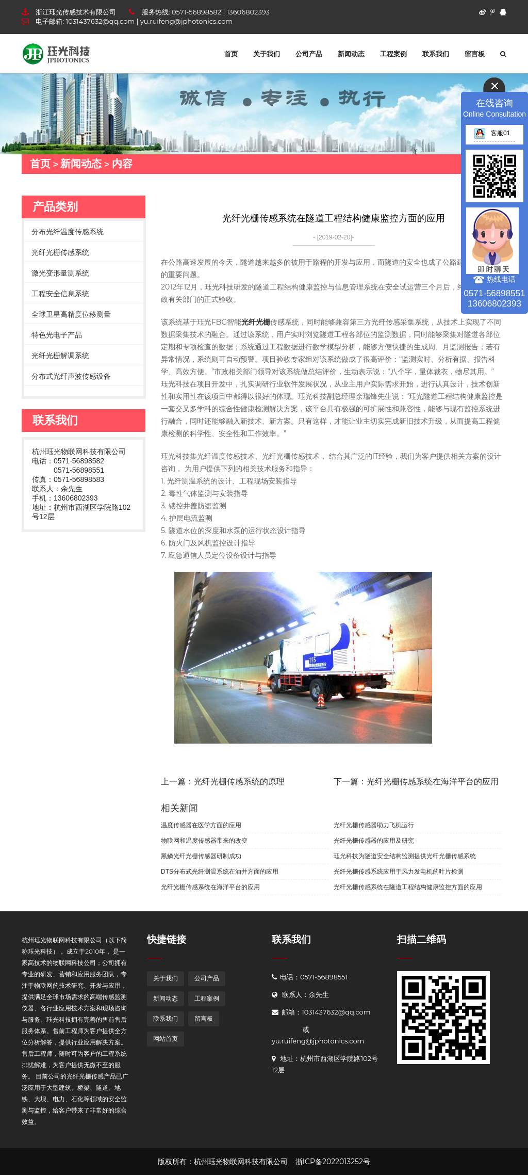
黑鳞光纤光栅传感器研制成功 (201, 856)
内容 (122, 163)
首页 (231, 54)
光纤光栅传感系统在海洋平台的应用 (210, 887)
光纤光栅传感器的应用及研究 (374, 840)
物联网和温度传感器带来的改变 (204, 840)
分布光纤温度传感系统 (67, 232)
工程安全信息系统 (60, 293)
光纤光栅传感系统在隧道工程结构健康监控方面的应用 (408, 887)
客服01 (492, 133)
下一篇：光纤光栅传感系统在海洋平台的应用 (416, 781)
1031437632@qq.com (100, 21)
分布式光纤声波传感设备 (71, 376)
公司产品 (308, 54)
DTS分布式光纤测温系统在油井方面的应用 (219, 871)
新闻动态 (351, 54)
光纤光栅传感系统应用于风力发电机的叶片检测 (399, 871)
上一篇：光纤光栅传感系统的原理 (223, 781)
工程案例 (393, 54)
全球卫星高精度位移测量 (71, 314)
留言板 (475, 54)
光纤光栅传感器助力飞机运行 (374, 825)
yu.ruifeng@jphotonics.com (186, 21)
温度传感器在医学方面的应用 (201, 825)
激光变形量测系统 (60, 273)
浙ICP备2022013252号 (332, 1161)
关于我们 (266, 54)
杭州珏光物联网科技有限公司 (79, 451)
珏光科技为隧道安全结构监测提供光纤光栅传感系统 (405, 856)
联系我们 (435, 54)
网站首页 (165, 1038)
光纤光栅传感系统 (60, 252)
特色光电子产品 (56, 335)
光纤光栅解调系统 (60, 355)
